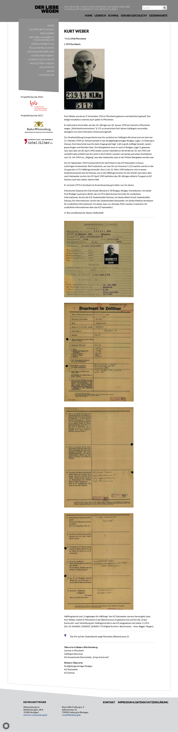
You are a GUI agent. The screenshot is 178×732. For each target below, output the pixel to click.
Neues (50, 25)
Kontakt (109, 702)
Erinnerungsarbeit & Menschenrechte (41, 38)
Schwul (113, 15)
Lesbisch (100, 15)
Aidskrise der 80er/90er (40, 51)
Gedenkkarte (158, 15)
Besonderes (47, 33)
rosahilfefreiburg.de (71, 715)
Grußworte (46, 67)
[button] (6, 726)
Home (88, 15)
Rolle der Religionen (41, 47)
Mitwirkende (46, 75)
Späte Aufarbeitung (42, 43)
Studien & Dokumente (41, 59)
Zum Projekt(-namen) (41, 29)
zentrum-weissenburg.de (35, 715)
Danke (50, 71)
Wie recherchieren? (42, 55)
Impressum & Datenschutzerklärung (143, 702)
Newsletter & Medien (41, 63)
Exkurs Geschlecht (134, 15)
